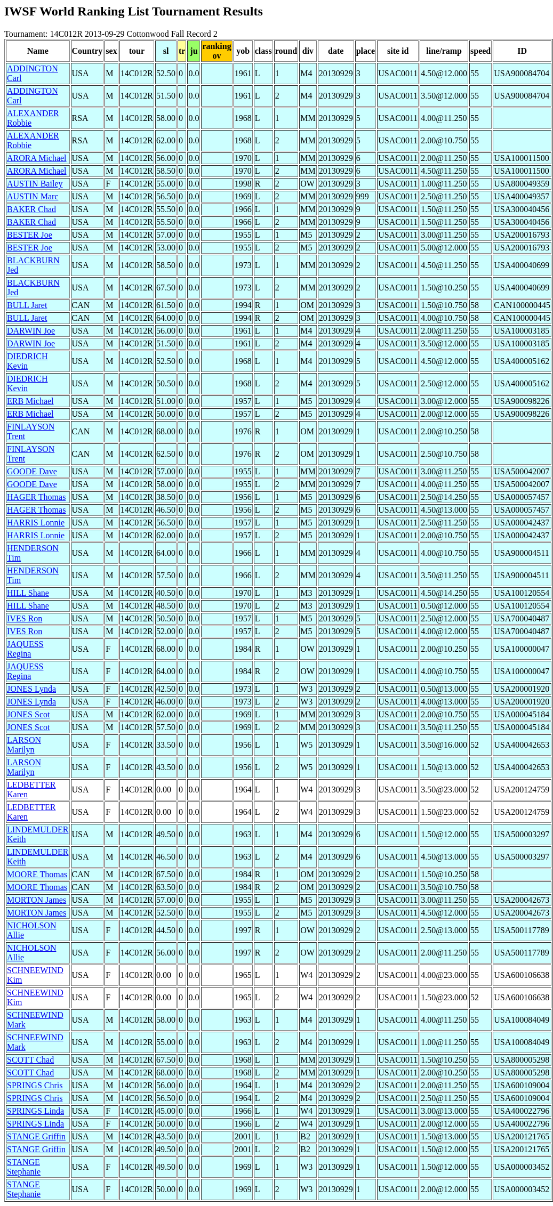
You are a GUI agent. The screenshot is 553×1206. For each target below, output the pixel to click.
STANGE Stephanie (24, 1167)
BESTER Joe (29, 234)
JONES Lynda (31, 688)
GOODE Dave (32, 471)
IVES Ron (24, 618)
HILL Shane (28, 592)
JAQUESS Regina (25, 649)
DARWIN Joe (31, 330)
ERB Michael (30, 401)
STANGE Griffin (36, 1136)
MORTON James (36, 899)
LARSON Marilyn (24, 744)
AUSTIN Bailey (34, 183)
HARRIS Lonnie (36, 522)
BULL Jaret (27, 305)
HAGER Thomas (36, 496)
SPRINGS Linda (35, 1110)
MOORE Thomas (37, 874)
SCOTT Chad (30, 1059)
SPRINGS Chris (34, 1085)
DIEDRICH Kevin (27, 361)
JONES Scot (28, 714)
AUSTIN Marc (32, 196)
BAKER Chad (31, 209)
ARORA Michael (37, 158)
